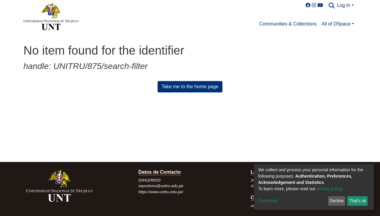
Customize (268, 200)
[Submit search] (331, 6)
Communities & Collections (288, 23)
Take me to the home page (189, 86)
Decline (337, 200)
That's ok (357, 200)
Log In (343, 5)
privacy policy (329, 188)
